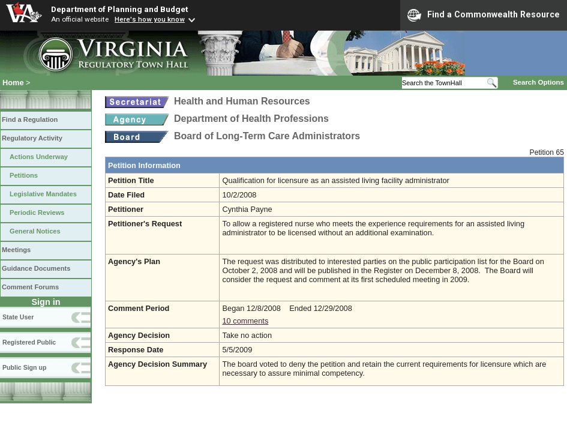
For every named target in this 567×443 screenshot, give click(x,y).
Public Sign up (24, 367)
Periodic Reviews (37, 212)
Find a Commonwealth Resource (483, 15)
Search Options (538, 82)
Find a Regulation (30, 119)
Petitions (24, 175)
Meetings (16, 249)
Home (13, 82)
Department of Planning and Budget (119, 9)
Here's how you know (150, 19)
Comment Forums (30, 287)
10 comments (245, 320)
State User (18, 317)
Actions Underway (39, 156)
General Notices (35, 231)
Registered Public (29, 342)
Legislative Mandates (43, 193)
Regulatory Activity (32, 138)
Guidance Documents (36, 268)
